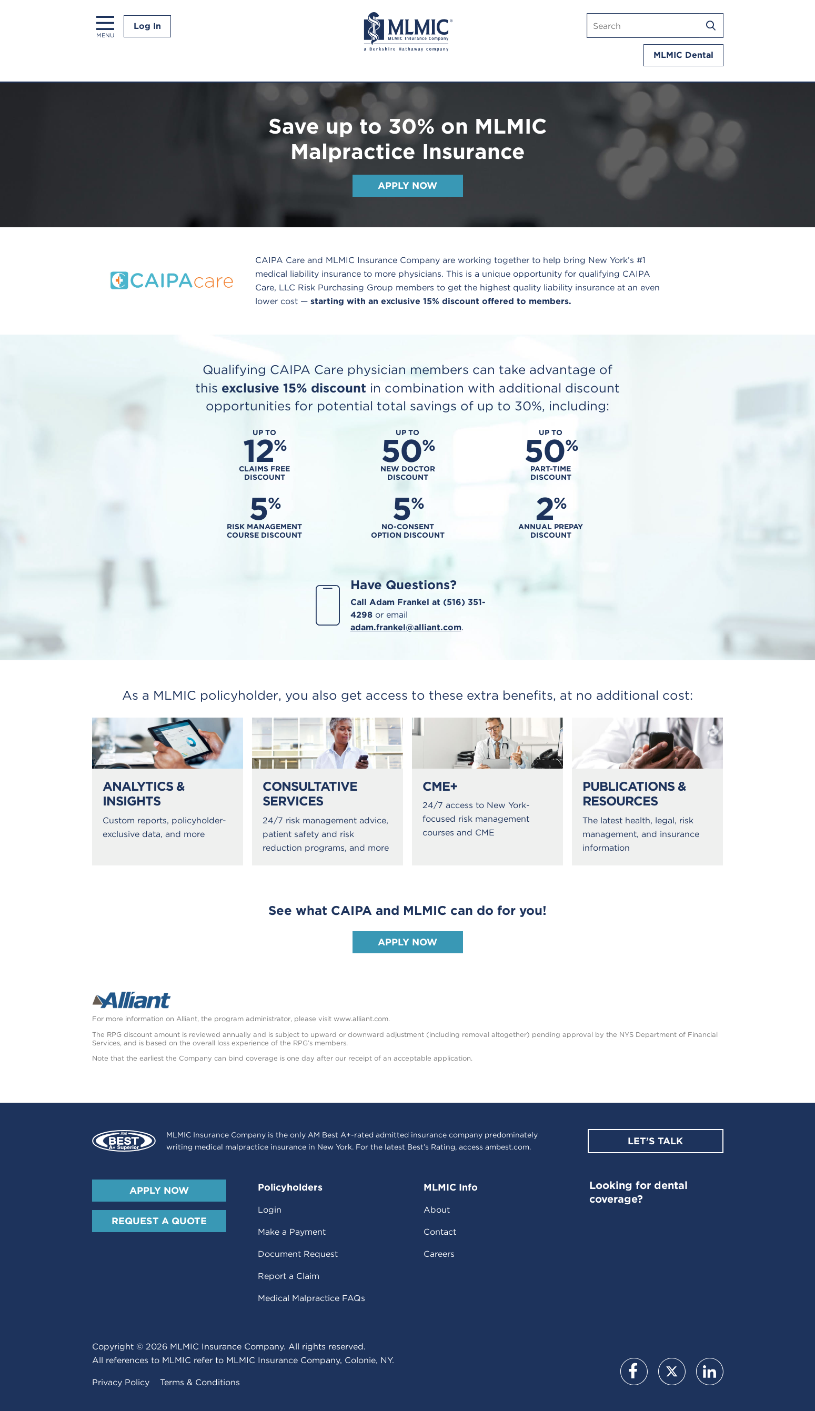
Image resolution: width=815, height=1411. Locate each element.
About (437, 1210)
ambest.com (507, 1147)
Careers (439, 1254)
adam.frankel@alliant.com (405, 627)
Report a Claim (288, 1276)
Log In (147, 26)
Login (269, 1210)
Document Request (298, 1254)
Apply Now (407, 185)
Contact (440, 1232)
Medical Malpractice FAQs (311, 1298)
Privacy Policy (120, 1382)
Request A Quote (159, 1220)
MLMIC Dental (683, 55)
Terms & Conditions (200, 1382)
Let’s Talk (655, 1140)
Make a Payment (292, 1232)
